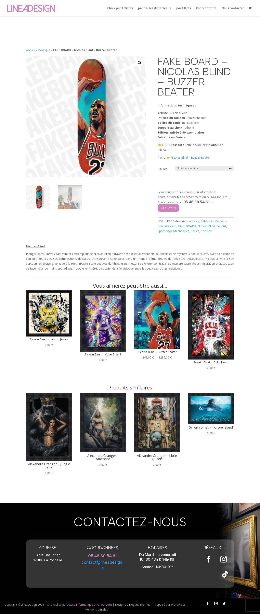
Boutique (44, 50)
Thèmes (206, 231)
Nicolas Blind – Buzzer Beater (190, 157)
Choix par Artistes (120, 8)
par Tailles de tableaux (154, 8)
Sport (161, 231)
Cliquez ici (168, 208)
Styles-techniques (177, 231)
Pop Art (221, 226)
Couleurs (221, 221)
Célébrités (207, 221)
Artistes (194, 221)
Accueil (30, 50)
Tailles (163, 169)
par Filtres (183, 8)
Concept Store (206, 8)
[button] (139, 63)
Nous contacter (233, 8)
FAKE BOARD (187, 226)
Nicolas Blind (206, 226)
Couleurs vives (167, 226)
